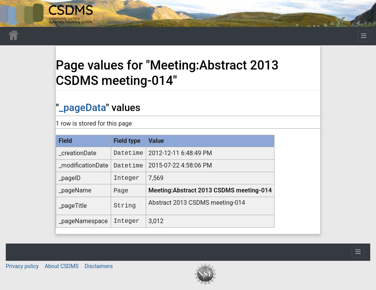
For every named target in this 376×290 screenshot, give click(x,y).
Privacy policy (22, 266)
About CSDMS (61, 266)
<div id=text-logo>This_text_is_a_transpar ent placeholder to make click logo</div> (12, 13)
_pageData (82, 107)
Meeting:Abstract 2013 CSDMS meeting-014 (210, 190)
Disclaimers (99, 266)
